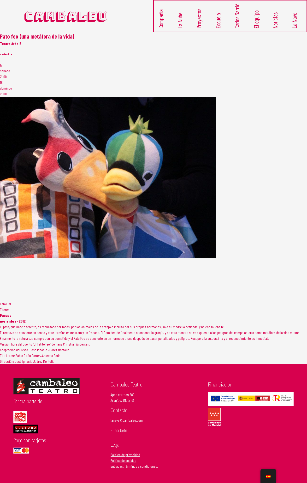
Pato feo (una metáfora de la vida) (37, 36)
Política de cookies (123, 461)
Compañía (162, 21)
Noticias (276, 22)
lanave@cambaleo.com (127, 421)
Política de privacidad (125, 455)
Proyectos (200, 21)
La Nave (295, 23)
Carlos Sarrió (238, 19)
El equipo (257, 22)
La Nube (180, 23)
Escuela (219, 23)
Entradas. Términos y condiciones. (134, 466)
